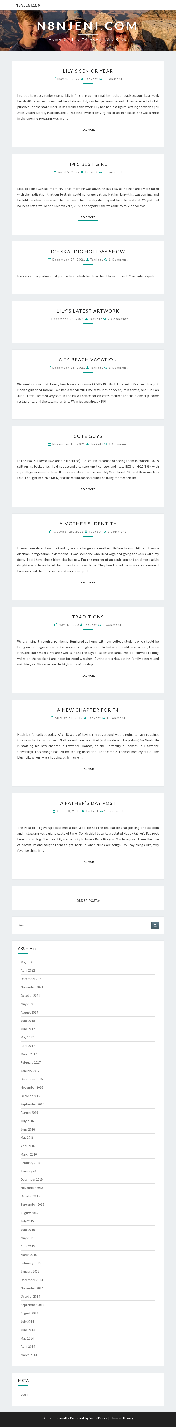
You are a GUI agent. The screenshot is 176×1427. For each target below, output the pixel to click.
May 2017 (27, 1037)
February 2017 (31, 1062)
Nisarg (128, 1418)
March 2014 (29, 1355)
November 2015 (32, 1188)
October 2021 (30, 995)
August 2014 (29, 1313)
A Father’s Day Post (88, 803)
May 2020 (27, 1004)
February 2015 (31, 1263)
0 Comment (113, 79)
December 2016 (32, 1079)
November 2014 (32, 1288)
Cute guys (88, 436)
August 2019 (29, 1012)
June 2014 (28, 1330)
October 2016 (30, 1096)
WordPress (98, 1418)
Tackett (91, 79)
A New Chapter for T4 (88, 710)
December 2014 (32, 1280)
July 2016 (27, 1121)
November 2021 (32, 987)
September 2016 (32, 1104)
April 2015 (28, 1246)
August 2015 (29, 1213)
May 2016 (27, 1137)
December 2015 (32, 1179)
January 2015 (30, 1271)
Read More (89, 130)
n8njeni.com (28, 5)
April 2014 (28, 1346)
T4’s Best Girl (88, 164)
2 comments (118, 319)
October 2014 (30, 1296)
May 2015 (27, 1238)
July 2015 (27, 1221)
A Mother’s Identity (88, 523)
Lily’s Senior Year (88, 71)
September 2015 (32, 1204)
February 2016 (31, 1163)
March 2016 (29, 1154)
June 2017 (28, 1029)
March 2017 (29, 1054)
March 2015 (29, 1254)
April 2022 (28, 970)
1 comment (118, 259)
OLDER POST (88, 900)
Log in (25, 1394)
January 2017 (30, 1071)
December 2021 (32, 979)
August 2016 (29, 1112)
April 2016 (28, 1146)
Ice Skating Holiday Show (88, 251)
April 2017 (28, 1046)
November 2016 (32, 1087)
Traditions (88, 617)
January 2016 (30, 1171)
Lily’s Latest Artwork (88, 311)
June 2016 (28, 1129)
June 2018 (28, 1021)
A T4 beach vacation (88, 359)
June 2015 (28, 1229)
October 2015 (30, 1196)
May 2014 (27, 1338)
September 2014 (32, 1305)
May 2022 (27, 962)
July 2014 (27, 1321)
